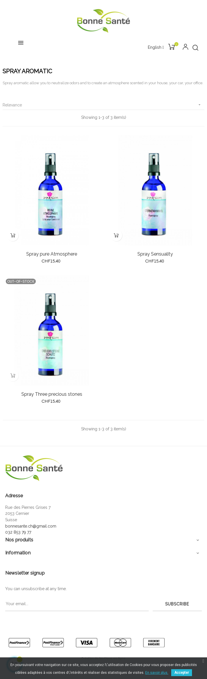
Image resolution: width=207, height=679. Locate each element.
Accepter (181, 673)
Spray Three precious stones (51, 394)
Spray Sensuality (155, 254)
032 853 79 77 (18, 532)
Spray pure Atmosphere (51, 254)
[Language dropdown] (156, 47)
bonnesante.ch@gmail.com (30, 526)
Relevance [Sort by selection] (103, 105)
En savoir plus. (156, 673)
